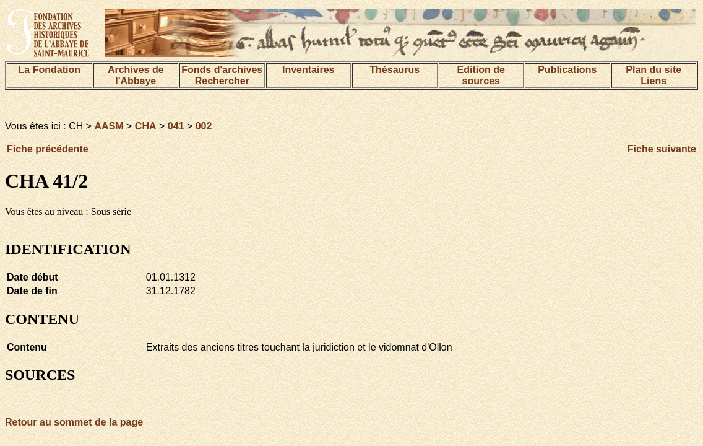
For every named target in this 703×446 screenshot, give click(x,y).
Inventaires (308, 69)
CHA (146, 126)
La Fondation (49, 69)
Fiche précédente (47, 149)
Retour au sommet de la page (74, 422)
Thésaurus (394, 69)
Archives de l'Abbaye (136, 75)
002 (204, 126)
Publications (567, 69)
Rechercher (222, 81)
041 (176, 126)
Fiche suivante (662, 149)
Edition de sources (481, 75)
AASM (109, 126)
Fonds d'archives (221, 69)
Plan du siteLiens (653, 75)
